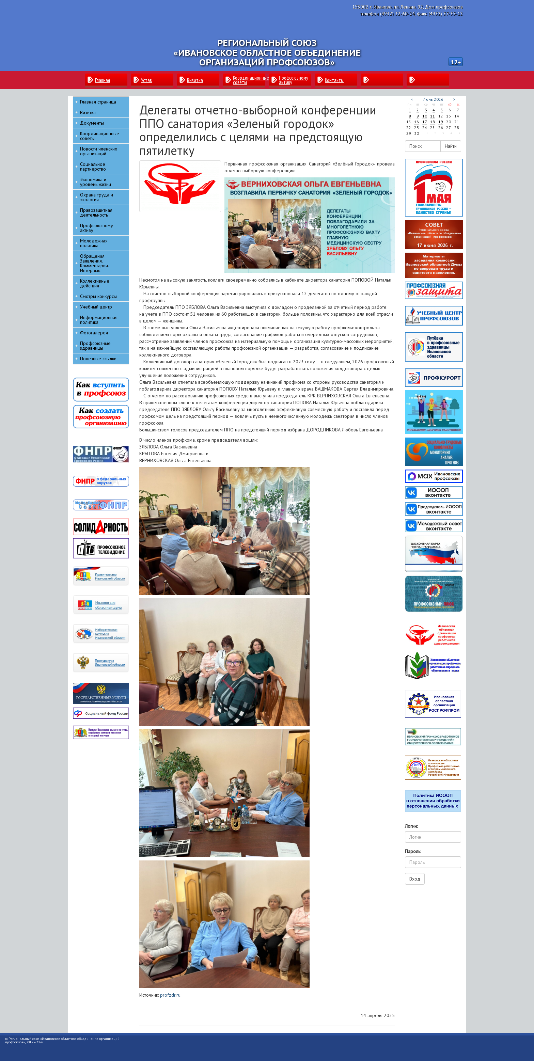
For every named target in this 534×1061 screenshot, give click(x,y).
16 (416, 121)
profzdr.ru (170, 995)
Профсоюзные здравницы (95, 345)
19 (440, 121)
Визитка (88, 112)
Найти (451, 146)
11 (432, 115)
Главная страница (98, 102)
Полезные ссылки (98, 358)
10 (424, 115)
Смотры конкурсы (98, 296)
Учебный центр (96, 307)
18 (432, 121)
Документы (92, 123)
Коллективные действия (94, 283)
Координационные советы (99, 135)
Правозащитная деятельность (96, 212)
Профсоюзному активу (96, 227)
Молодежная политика (94, 243)
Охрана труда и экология (96, 197)
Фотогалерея (94, 333)
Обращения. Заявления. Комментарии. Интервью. (94, 263)
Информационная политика (98, 319)
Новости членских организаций (98, 151)
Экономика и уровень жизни (95, 181)
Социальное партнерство (93, 166)
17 (424, 121)
